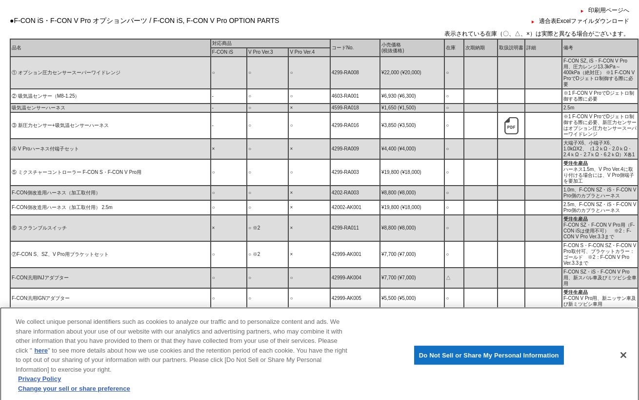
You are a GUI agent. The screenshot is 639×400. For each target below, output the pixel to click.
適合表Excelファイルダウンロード (584, 21)
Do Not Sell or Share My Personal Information (489, 366)
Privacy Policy (39, 390)
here (41, 361)
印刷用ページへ (608, 10)
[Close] (623, 366)
